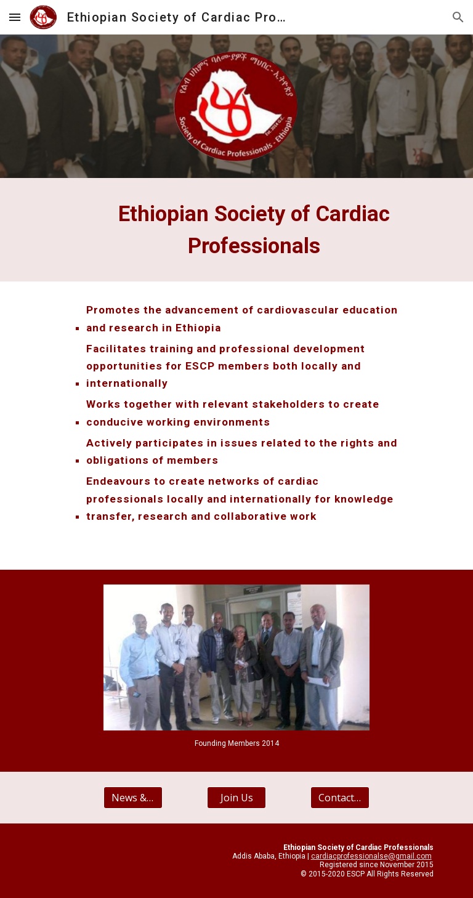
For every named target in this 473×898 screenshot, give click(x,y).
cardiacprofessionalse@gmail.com (371, 856)
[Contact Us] (339, 797)
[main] (253, 230)
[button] (15, 17)
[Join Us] (236, 797)
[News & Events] (132, 797)
